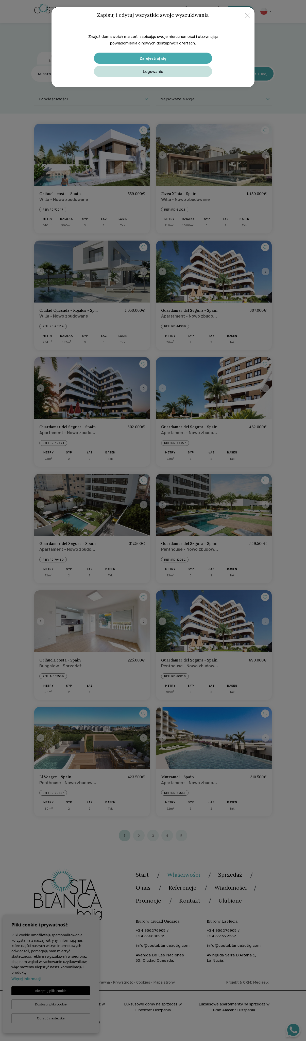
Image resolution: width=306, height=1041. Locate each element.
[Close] (247, 15)
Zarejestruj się (153, 58)
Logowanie (153, 71)
